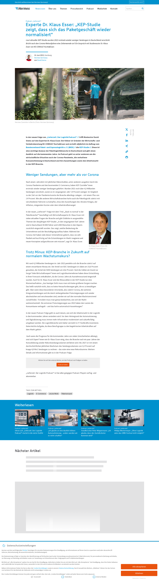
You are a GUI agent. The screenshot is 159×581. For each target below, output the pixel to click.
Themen (63, 9)
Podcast (90, 9)
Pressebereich (77, 9)
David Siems (41, 60)
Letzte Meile (54, 394)
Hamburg (48, 55)
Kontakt (114, 9)
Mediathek (102, 9)
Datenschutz (135, 578)
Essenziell (36, 577)
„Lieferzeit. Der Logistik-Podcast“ (61, 137)
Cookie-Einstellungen (40, 569)
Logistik (30, 394)
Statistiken (67, 577)
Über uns (52, 9)
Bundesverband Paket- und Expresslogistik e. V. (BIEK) (50, 147)
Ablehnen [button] (139, 574)
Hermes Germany (40, 58)
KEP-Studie (84, 147)
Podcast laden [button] (63, 365)
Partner (25, 551)
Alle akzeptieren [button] (139, 567)
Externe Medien (99, 577)
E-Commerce (41, 394)
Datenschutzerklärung (66, 569)
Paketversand (67, 394)
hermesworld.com (136, 2)
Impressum (143, 578)
